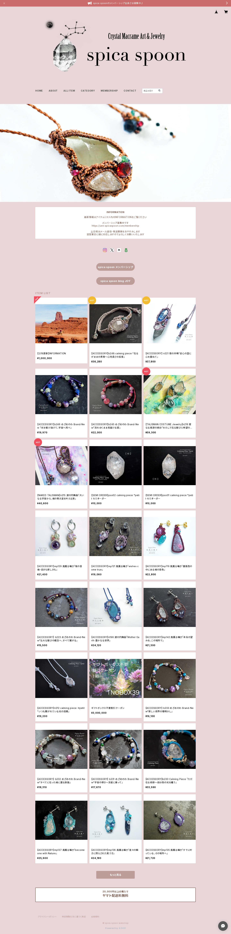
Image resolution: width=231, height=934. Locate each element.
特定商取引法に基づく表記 (74, 916)
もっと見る (115, 874)
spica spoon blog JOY (115, 281)
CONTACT (130, 90)
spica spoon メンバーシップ (115, 267)
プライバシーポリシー (47, 916)
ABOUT (53, 90)
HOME (39, 90)
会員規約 (95, 916)
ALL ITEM (69, 90)
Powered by (115, 928)
